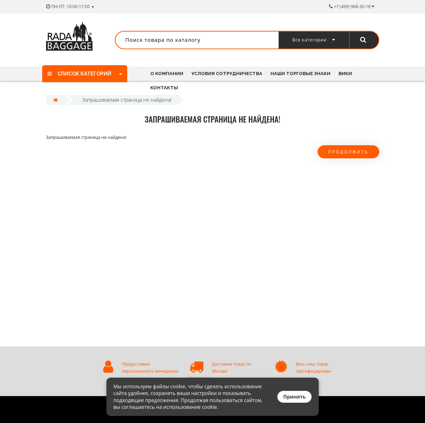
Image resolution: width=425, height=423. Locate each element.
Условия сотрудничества (226, 73)
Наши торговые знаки (300, 73)
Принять (294, 396)
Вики (345, 73)
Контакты (164, 87)
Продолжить (348, 152)
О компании (166, 73)
